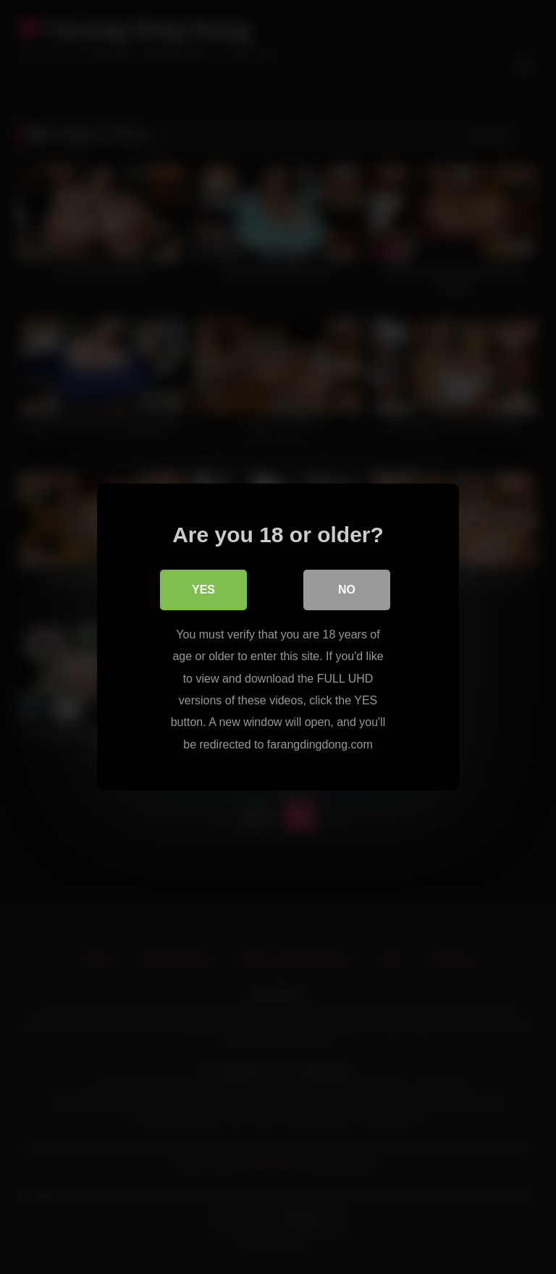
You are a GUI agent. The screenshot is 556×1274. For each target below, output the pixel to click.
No (346, 589)
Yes (203, 589)
